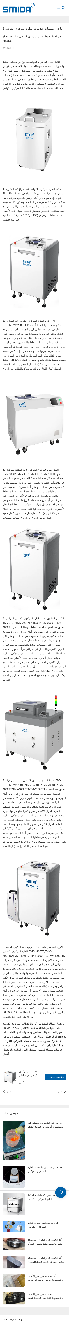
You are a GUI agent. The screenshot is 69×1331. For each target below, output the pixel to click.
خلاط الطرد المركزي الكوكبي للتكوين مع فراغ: (31, 780)
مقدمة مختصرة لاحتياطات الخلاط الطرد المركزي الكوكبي (45, 1197)
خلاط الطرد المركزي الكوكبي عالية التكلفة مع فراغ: (33, 469)
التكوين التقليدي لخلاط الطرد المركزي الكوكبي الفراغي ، (36, 618)
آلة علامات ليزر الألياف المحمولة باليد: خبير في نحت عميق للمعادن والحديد (45, 1260)
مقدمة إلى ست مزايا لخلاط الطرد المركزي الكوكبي (46, 1169)
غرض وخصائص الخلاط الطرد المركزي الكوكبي (43, 1224)
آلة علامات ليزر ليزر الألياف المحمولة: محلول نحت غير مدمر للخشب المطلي (45, 1278)
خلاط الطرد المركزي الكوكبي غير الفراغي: (28, 320)
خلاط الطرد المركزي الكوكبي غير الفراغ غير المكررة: (34, 189)
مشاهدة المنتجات (56, 1077)
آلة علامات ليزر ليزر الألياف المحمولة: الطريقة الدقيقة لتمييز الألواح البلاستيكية (45, 1296)
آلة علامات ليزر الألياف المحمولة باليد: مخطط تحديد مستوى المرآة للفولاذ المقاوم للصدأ (45, 1242)
